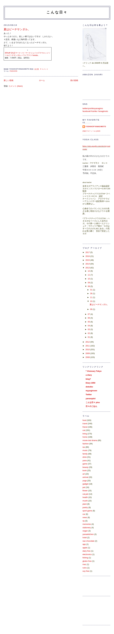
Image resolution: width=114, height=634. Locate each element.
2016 (88, 256)
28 (91, 293)
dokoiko (89, 387)
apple (85, 548)
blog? (88, 379)
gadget (85, 484)
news (85, 517)
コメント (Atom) (16, 86)
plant (85, 504)
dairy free (87, 551)
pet (84, 487)
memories (87, 524)
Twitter (89, 394)
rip (84, 521)
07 (89, 314)
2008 (88, 357)
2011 (88, 346)
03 (89, 329)
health (85, 497)
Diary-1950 (90, 383)
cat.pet (85, 494)
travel (85, 423)
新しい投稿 (8, 80)
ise (84, 447)
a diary (89, 375)
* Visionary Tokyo (94, 371)
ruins (85, 568)
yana (85, 460)
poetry (85, 507)
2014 (88, 264)
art (84, 474)
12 (89, 271)
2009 (88, 353)
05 (89, 322)
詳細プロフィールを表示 (91, 131)
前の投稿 (74, 80)
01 (89, 337)
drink (85, 457)
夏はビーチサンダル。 (17, 29)
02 (89, 333)
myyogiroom (91, 390)
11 (89, 275)
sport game (87, 511)
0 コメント (44, 69)
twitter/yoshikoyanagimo (93, 108)
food (84, 420)
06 (89, 318)
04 (89, 326)
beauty (85, 467)
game (85, 464)
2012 (88, 342)
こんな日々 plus (93, 402)
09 (89, 282)
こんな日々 (56, 12)
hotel (85, 537)
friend (85, 427)
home (85, 437)
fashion (13, 71)
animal (85, 477)
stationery (87, 527)
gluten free (87, 561)
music (85, 450)
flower (85, 490)
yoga (85, 480)
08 (89, 286)
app (84, 544)
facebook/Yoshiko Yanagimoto (95, 111)
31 (91, 290)
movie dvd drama (90, 440)
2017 (88, 252)
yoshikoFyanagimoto (96, 126)
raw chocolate (88, 541)
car (84, 514)
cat (84, 430)
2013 (88, 268)
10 (89, 279)
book (85, 470)
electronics (87, 554)
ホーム (42, 80)
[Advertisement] (96, 610)
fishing (85, 558)
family (85, 454)
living (85, 434)
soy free (86, 571)
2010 (88, 349)
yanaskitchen (88, 534)
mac (84, 564)
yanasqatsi (90, 398)
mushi (85, 501)
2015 (88, 260)
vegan (85, 531)
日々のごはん (91, 406)
